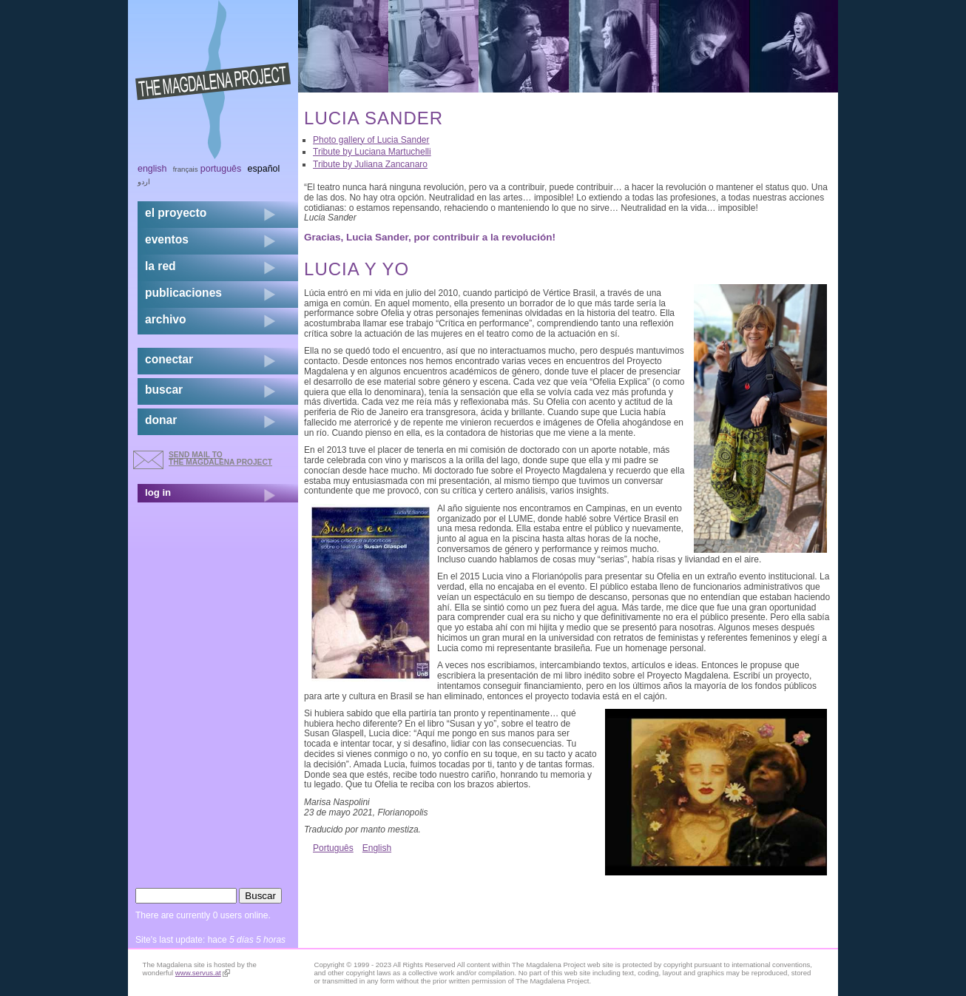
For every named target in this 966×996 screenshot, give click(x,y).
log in (158, 492)
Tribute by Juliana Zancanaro (370, 164)
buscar (164, 389)
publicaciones (183, 292)
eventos (167, 239)
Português (333, 848)
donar (161, 420)
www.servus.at (202, 973)
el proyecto (175, 212)
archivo (165, 319)
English (376, 848)
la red (160, 266)
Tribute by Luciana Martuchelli (372, 152)
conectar (169, 359)
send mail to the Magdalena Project (220, 458)
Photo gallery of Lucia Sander (371, 140)
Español (264, 169)
